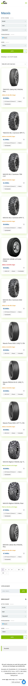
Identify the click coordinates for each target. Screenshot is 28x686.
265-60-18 (6, 353)
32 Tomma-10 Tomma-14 (10, 142)
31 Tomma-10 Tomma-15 (10, 227)
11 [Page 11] (22, 569)
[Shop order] (14, 64)
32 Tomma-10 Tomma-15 (10, 101)
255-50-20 (6, 394)
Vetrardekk (20, 353)
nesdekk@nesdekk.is (11, 673)
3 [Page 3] (8, 569)
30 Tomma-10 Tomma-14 (10, 312)
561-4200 (23, 671)
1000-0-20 (6, 271)
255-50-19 (6, 433)
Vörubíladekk (21, 271)
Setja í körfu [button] (26, 98)
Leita (12, 51)
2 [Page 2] (5, 569)
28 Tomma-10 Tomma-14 (10, 472)
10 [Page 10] (18, 569)
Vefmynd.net (14, 675)
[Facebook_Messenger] (24, 682)
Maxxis (20, 101)
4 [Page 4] (11, 569)
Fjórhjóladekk (7, 104)
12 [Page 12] (3, 573)
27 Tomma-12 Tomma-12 (10, 513)
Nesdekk (6, 648)
